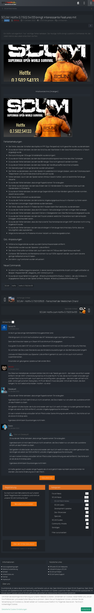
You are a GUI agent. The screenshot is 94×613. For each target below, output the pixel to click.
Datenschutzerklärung (10, 569)
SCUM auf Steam (55, 572)
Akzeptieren (86, 609)
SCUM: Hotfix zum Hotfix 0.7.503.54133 (58, 312)
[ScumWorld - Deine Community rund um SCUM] (10, 3)
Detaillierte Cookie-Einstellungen (14, 609)
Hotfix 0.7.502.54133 (26, 286)
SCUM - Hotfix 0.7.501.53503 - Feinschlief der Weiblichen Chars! (47, 301)
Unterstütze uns (8, 574)
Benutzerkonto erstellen (24, 504)
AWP (70, 222)
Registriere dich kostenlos (19, 495)
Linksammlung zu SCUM (57, 569)
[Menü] (91, 3)
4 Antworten (62, 20)
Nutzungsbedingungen (10, 567)
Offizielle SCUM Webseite (58, 567)
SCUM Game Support (56, 574)
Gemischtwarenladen (50, 244)
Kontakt (5, 572)
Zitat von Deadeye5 (21, 434)
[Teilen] (90, 25)
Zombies (81, 276)
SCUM (7, 286)
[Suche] (78, 3)
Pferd (43, 413)
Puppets (44, 182)
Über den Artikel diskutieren (24, 544)
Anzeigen (54, 91)
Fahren (42, 213)
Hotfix (14, 286)
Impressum (6, 579)
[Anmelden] (84, 3)
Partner (5, 577)
